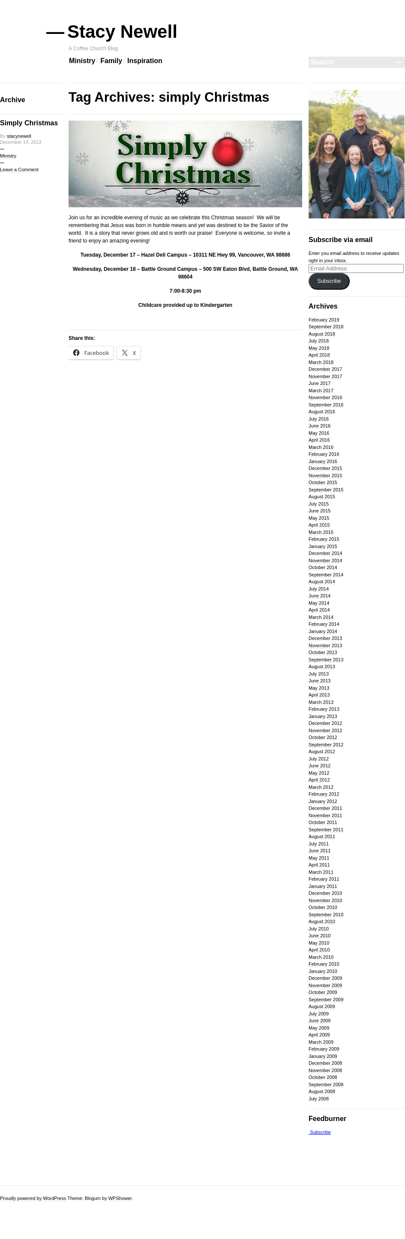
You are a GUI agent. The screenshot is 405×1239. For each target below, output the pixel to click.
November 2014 (325, 560)
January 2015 (323, 546)
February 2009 (324, 1048)
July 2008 (319, 1098)
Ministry (82, 60)
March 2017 (321, 390)
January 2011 (323, 886)
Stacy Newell (123, 31)
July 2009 (319, 1013)
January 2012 (323, 801)
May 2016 (319, 433)
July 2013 (319, 673)
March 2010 (321, 957)
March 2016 (321, 447)
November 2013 (325, 645)
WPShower (120, 1198)
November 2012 (325, 730)
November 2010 (325, 900)
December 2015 (325, 468)
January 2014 (323, 631)
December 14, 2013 (21, 142)
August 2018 (322, 333)
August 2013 (322, 666)
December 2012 (325, 723)
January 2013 (323, 716)
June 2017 (319, 383)
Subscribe (329, 281)
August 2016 (322, 411)
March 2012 (321, 787)
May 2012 (319, 773)
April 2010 (319, 949)
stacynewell (19, 136)
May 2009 (319, 1027)
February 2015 (324, 539)
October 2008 (323, 1077)
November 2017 (325, 376)
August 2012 (322, 751)
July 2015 (319, 503)
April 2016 (319, 439)
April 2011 (319, 864)
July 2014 (319, 588)
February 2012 (324, 794)
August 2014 (322, 581)
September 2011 (326, 829)
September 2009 (326, 999)
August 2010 (322, 921)
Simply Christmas (29, 123)
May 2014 (319, 603)
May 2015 (319, 518)
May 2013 (319, 688)
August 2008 (322, 1091)
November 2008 (325, 1070)
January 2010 (323, 971)
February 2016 (324, 454)
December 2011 (325, 808)
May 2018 (319, 348)
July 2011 (319, 843)
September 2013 (326, 659)
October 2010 (323, 907)
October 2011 (323, 822)
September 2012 (326, 744)
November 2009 (325, 985)
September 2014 (326, 574)
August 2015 (322, 496)
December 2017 (325, 369)
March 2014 (321, 617)
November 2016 (325, 397)
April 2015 (319, 524)
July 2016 (319, 418)
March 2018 (321, 362)
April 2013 (319, 694)
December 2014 (325, 553)
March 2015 (321, 532)
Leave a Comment (19, 169)
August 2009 (322, 1006)
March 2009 (321, 1042)
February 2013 (324, 709)
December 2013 (325, 638)
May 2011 (319, 857)
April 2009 (319, 1034)
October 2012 (323, 737)
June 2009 (319, 1020)
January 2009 (323, 1056)
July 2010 (319, 928)
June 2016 (319, 425)
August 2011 (322, 836)
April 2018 (319, 354)
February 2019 (324, 319)
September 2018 (326, 326)
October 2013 (323, 652)
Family (111, 60)
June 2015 (319, 510)
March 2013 (321, 702)
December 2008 (325, 1063)
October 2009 (323, 992)
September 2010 (326, 914)
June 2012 (319, 765)
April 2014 (319, 609)
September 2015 (326, 489)
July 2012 (319, 758)
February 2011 (324, 879)
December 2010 (325, 893)
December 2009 (325, 978)
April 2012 (319, 779)
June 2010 (319, 935)
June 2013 (319, 680)
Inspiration (144, 60)
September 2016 (326, 404)
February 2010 (324, 963)
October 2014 (323, 567)
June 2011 (319, 850)
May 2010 (319, 942)
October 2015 (323, 482)
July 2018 (319, 340)
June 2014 (319, 595)
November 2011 (325, 815)
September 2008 (326, 1084)
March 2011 (321, 872)
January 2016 (323, 461)
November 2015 (325, 475)
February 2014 (324, 624)
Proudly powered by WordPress (33, 1198)
